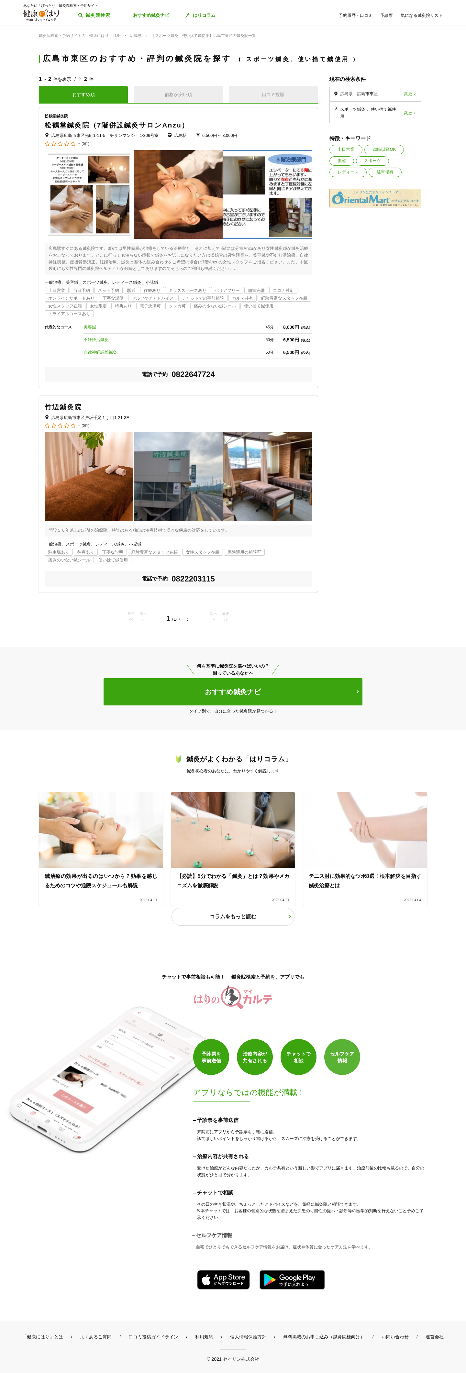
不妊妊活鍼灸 (96, 340)
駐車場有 (385, 172)
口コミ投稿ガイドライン (153, 1336)
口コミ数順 (273, 94)
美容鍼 (89, 327)
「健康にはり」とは (42, 1336)
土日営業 (346, 149)
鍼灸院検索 (97, 15)
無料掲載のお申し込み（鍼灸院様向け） (324, 1336)
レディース (348, 172)
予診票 (386, 15)
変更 (408, 94)
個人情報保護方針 (248, 1336)
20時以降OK (384, 149)
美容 (342, 160)
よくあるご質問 (96, 1336)
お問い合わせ (395, 1336)
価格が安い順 (178, 94)
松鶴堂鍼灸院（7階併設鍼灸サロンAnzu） (117, 125)
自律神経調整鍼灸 (100, 352)
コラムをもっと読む (233, 916)
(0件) (85, 144)
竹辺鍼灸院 (63, 407)
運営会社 (435, 1336)
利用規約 (204, 1336)
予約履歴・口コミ (355, 15)
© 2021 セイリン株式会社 (233, 1358)
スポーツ (372, 160)
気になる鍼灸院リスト (422, 15)
